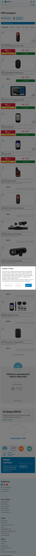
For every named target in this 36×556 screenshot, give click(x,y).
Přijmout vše (28, 285)
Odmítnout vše (8, 285)
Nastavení (19, 285)
